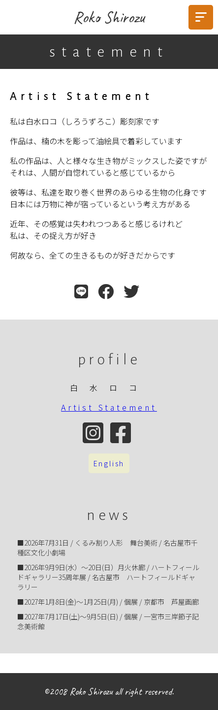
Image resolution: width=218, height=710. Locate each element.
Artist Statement (109, 407)
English (109, 463)
